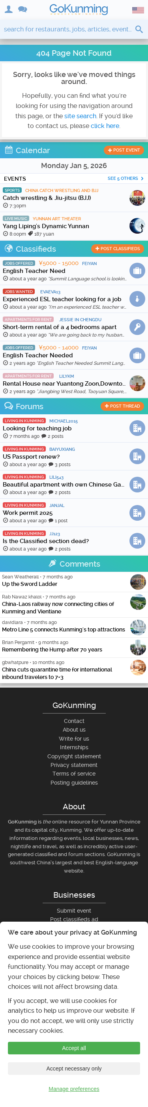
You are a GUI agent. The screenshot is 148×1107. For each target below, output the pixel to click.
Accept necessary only (73, 1068)
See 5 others (126, 178)
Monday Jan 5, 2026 (74, 165)
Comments (74, 564)
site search (80, 116)
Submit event (74, 911)
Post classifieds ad (74, 919)
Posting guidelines (74, 782)
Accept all (74, 1048)
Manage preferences (74, 1089)
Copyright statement (74, 756)
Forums (23, 406)
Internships (74, 747)
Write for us (74, 739)
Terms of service (74, 773)
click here (105, 126)
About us (74, 729)
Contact (74, 721)
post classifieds (117, 248)
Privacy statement (74, 765)
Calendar (27, 150)
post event (124, 150)
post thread (122, 406)
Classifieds (30, 249)
